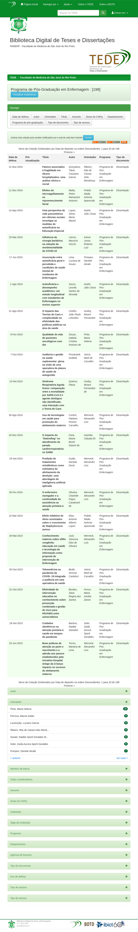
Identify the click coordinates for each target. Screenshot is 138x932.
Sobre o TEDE (85, 4)
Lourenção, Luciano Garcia (24, 723)
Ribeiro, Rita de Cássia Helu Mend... (29, 730)
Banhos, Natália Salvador (73, 626)
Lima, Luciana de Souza (74, 260)
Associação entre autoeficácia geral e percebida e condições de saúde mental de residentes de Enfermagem (53, 267)
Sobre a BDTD (107, 4)
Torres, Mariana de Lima (75, 646)
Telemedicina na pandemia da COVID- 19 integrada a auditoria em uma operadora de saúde (53, 576)
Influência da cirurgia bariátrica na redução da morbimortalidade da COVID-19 (52, 244)
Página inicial (29, 4)
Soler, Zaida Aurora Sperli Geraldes (89, 630)
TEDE (13, 77)
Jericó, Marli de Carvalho (88, 358)
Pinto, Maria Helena (87, 338)
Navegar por (51, 4)
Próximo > (69, 152)
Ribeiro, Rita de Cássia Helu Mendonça (89, 174)
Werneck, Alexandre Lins (89, 418)
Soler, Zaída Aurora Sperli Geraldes (29, 744)
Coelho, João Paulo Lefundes (75, 314)
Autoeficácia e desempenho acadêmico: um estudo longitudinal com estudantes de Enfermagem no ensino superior (53, 294)
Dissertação (122, 167)
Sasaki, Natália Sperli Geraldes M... (29, 737)
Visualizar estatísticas (24, 94)
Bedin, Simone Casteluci (74, 573)
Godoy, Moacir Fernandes (89, 314)
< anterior (15, 758)
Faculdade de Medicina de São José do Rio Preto (48, 77)
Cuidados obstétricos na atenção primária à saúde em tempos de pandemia (53, 630)
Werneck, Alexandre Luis (89, 539)
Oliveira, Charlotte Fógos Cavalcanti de (74, 499)
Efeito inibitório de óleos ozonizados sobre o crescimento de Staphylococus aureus (54, 522)
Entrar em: (119, 12)
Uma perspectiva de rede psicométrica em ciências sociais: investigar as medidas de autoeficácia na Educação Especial (53, 220)
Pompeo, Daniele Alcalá (88, 260)
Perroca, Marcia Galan (22, 716)
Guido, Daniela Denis (73, 462)
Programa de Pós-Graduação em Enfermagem (106, 174)
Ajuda (68, 4)
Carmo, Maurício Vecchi (73, 240)
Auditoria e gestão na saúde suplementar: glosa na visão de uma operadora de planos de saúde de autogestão (54, 364)
